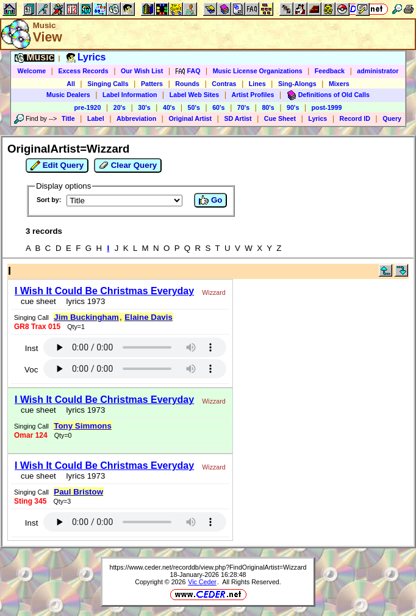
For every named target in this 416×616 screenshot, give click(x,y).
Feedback (330, 70)
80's (268, 107)
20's (119, 107)
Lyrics (317, 118)
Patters (152, 83)
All (70, 83)
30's (144, 107)
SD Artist (237, 118)
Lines (257, 83)
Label (95, 118)
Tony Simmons (83, 425)
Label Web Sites (195, 94)
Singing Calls (108, 83)
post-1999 (327, 107)
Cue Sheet (280, 118)
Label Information (129, 94)
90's (293, 107)
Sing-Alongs (297, 83)
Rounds (187, 83)
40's (169, 107)
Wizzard (213, 292)
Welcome (32, 70)
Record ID (355, 118)
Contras (224, 83)
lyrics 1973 (83, 301)
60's (218, 107)
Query (391, 118)
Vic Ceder (202, 581)
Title (68, 118)
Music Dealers (68, 94)
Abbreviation (136, 118)
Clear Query (128, 165)
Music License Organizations (258, 70)
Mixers (339, 83)
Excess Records (83, 70)
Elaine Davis (148, 317)
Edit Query (57, 165)
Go (210, 200)
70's (243, 107)
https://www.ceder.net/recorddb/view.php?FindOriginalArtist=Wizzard (207, 567)
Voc (31, 369)
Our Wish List (142, 70)
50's (194, 107)
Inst (31, 348)
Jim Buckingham (86, 317)
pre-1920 (87, 107)
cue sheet (38, 301)
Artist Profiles (253, 94)
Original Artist (190, 118)
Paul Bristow (78, 491)
